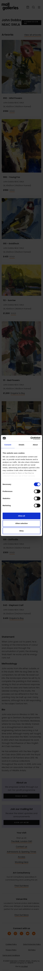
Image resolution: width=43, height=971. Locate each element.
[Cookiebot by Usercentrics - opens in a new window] (30, 438)
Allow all (21, 516)
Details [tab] (21, 445)
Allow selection (21, 523)
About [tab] (35, 445)
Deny (21, 531)
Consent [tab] (7, 445)
